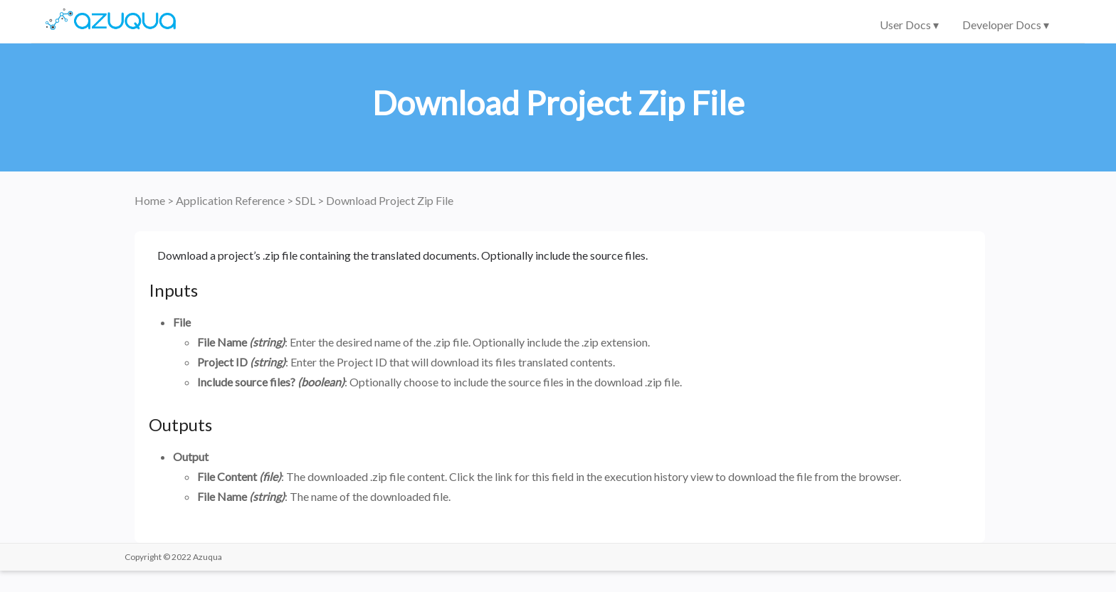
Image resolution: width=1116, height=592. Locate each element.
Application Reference (231, 200)
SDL (306, 200)
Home (151, 200)
